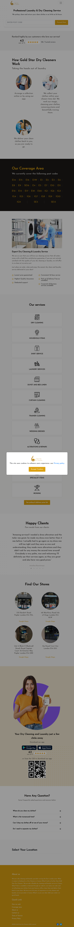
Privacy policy (59, 463)
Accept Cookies (37, 469)
